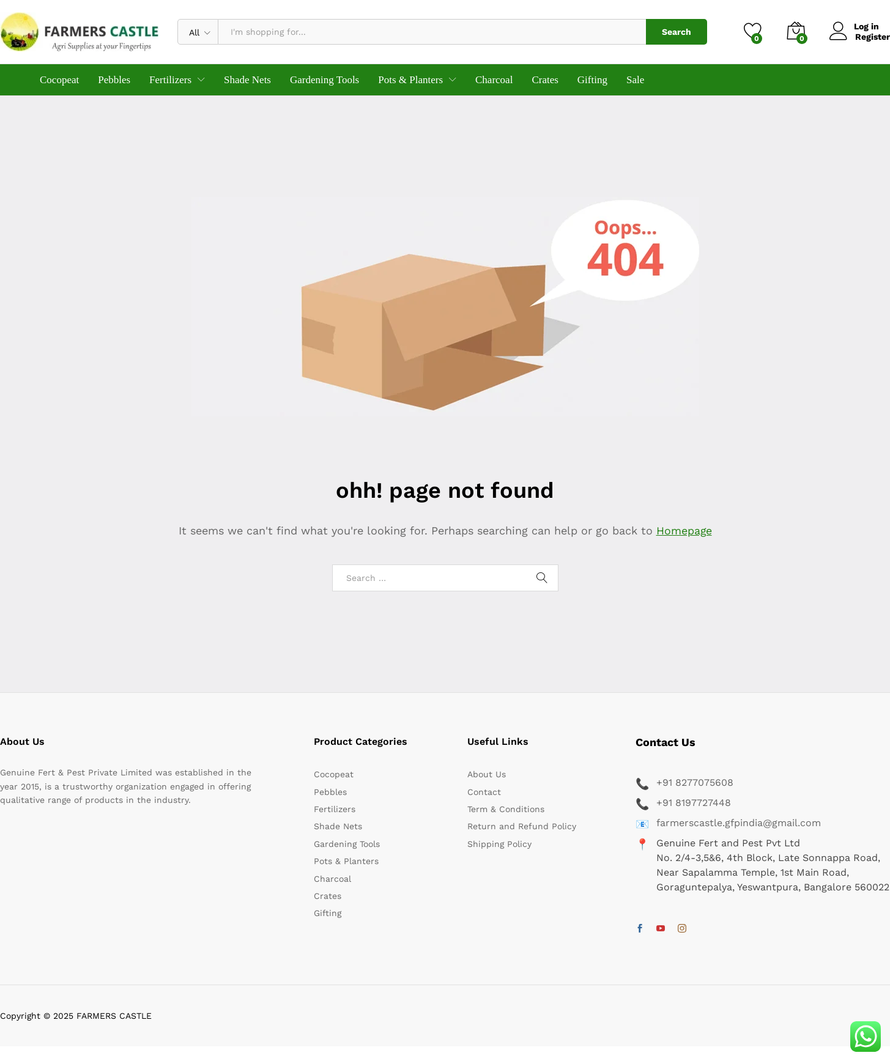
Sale (635, 80)
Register (872, 37)
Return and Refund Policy (521, 826)
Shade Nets (247, 80)
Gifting (592, 80)
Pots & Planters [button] (410, 80)
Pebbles (114, 80)
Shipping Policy (499, 844)
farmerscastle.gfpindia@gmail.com (738, 823)
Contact (484, 792)
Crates (545, 80)
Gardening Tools (324, 80)
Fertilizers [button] (170, 80)
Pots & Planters (346, 861)
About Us (486, 774)
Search (676, 32)
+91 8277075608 (694, 782)
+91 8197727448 (693, 802)
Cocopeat (59, 80)
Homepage (684, 530)
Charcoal (494, 80)
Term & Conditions (505, 809)
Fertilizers (334, 809)
